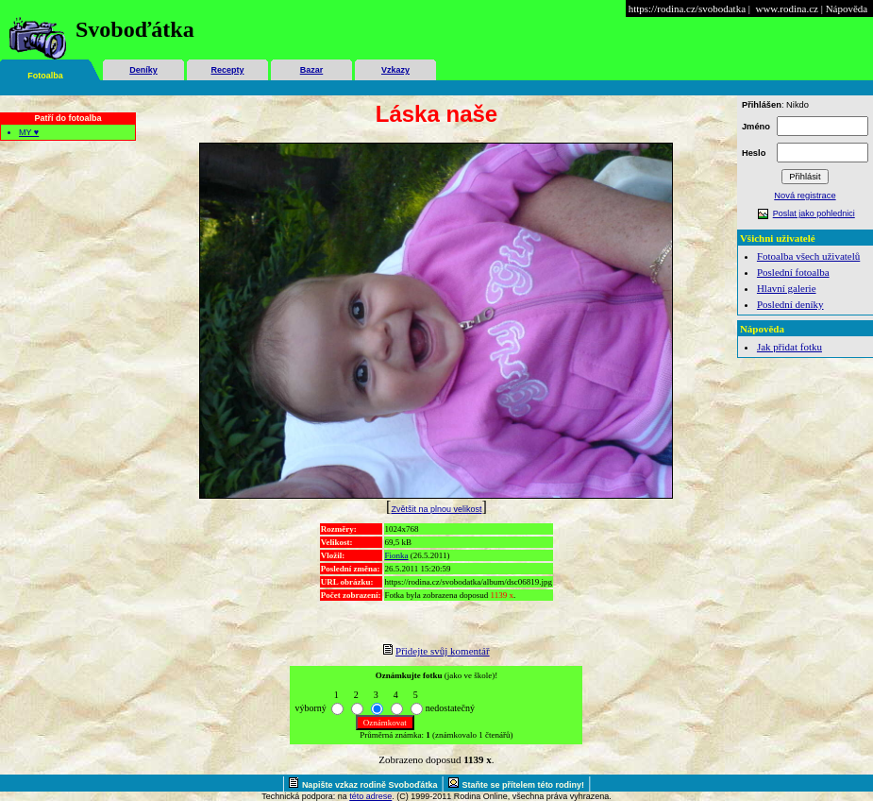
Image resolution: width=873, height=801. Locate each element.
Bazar (312, 70)
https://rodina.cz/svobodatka (687, 8)
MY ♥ (29, 132)
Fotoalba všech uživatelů (808, 256)
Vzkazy (395, 70)
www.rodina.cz (786, 8)
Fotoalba (45, 75)
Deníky (143, 70)
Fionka (397, 555)
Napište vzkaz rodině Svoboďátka (370, 785)
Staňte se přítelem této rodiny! (523, 785)
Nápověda (847, 8)
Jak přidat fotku (789, 346)
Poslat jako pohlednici (814, 213)
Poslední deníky (790, 304)
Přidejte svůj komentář (442, 650)
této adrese (370, 796)
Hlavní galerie (786, 288)
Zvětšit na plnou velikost (436, 509)
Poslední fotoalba (793, 272)
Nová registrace (804, 195)
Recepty (226, 70)
